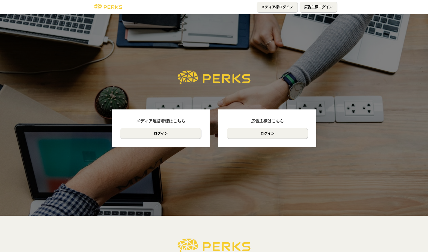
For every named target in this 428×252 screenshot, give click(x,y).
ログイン (161, 133)
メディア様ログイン (277, 7)
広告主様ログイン (318, 7)
